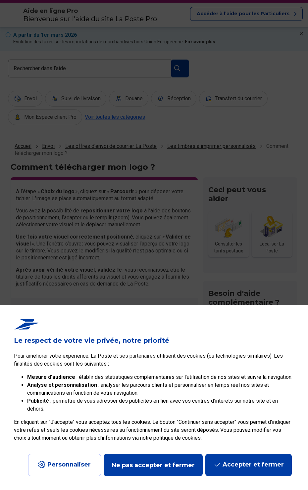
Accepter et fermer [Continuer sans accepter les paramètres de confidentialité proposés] (253, 464)
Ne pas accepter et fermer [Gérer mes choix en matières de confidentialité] (153, 465)
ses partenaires (137, 356)
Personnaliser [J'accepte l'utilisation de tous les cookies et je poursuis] (69, 464)
